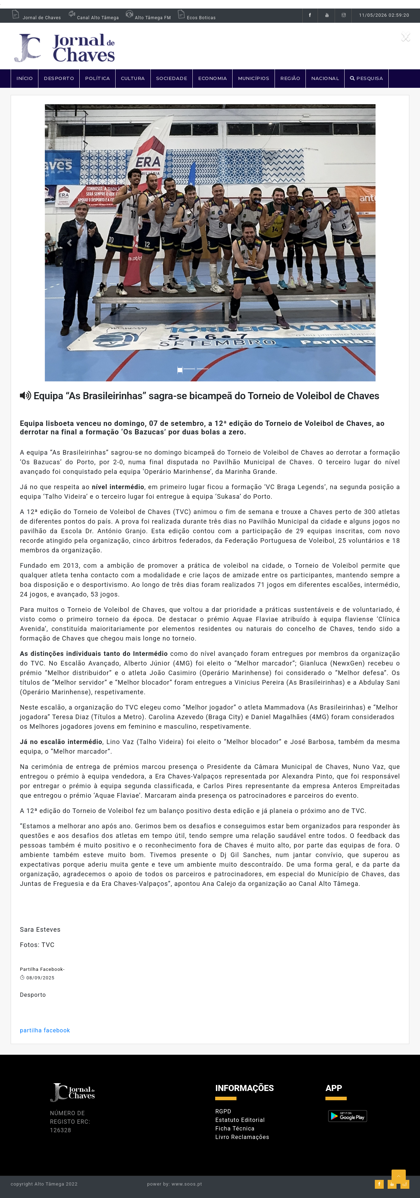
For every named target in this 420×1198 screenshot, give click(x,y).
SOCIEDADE (171, 78)
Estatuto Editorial (240, 1120)
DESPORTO (59, 78)
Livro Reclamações (242, 1137)
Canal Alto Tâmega (93, 17)
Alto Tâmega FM (147, 17)
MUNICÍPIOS (253, 78)
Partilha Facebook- (42, 969)
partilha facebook (45, 1030)
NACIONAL (325, 78)
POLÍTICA (97, 78)
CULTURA (133, 78)
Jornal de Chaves (36, 17)
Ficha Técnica (235, 1128)
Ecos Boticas (196, 17)
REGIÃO (290, 78)
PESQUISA (366, 78)
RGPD (223, 1111)
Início (24, 78)
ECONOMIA (212, 78)
